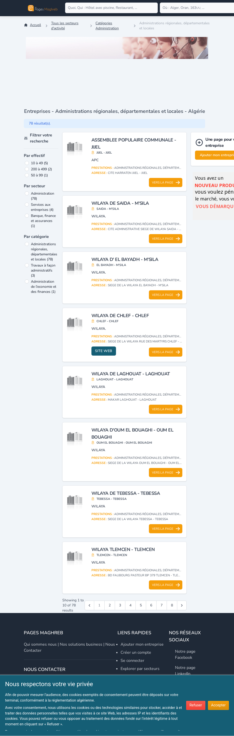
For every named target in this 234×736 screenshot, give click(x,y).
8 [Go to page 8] (172, 605)
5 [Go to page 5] (141, 605)
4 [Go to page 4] (130, 605)
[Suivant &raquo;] (182, 605)
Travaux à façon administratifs (43, 270)
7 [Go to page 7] (162, 605)
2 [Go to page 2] (110, 605)
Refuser (195, 705)
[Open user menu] (198, 8)
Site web (103, 351)
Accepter (218, 705)
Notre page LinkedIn (185, 671)
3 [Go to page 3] (120, 605)
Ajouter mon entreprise (142, 644)
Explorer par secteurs (140, 668)
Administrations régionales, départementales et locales (44, 252)
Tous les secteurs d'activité (65, 26)
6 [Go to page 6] (151, 605)
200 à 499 (41, 169)
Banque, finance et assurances (43, 220)
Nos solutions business (81, 644)
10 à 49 (39, 163)
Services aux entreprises (42, 207)
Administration (42, 196)
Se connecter (132, 660)
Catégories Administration (107, 26)
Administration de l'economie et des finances (43, 286)
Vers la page (166, 182)
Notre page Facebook (185, 654)
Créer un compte (136, 652)
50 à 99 (39, 175)
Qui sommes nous (40, 644)
